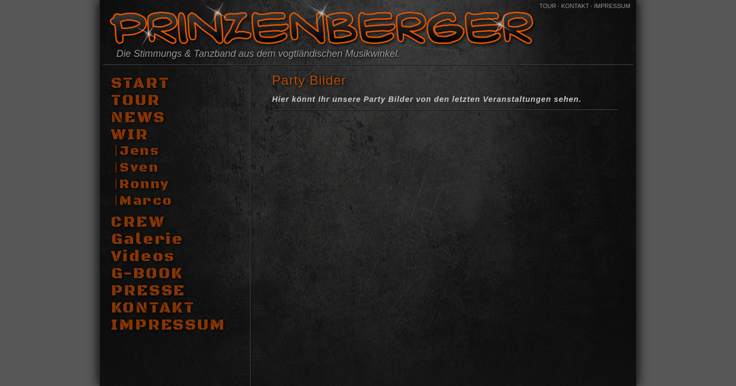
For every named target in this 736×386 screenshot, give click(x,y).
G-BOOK (147, 274)
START (140, 84)
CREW (138, 222)
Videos (143, 257)
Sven (139, 168)
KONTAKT (575, 6)
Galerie (147, 240)
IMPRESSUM (612, 6)
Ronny (145, 184)
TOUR (547, 6)
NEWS (138, 118)
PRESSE (148, 291)
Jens (139, 151)
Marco (146, 201)
